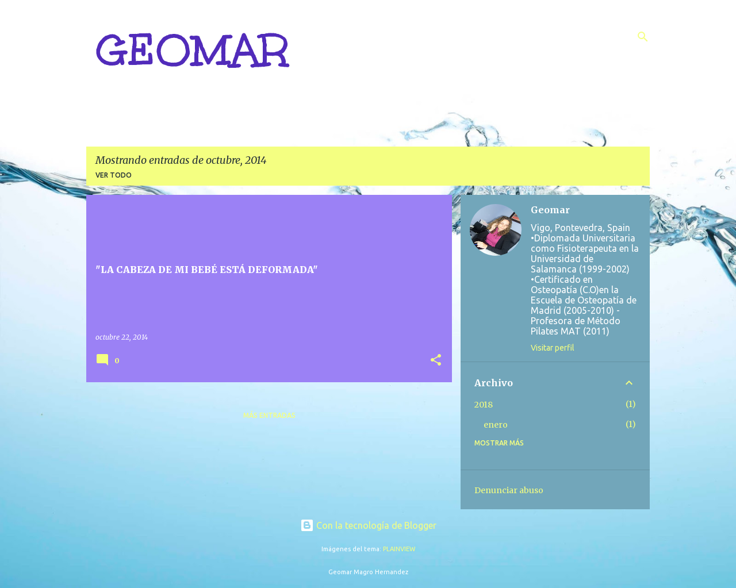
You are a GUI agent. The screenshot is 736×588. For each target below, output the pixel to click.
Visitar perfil (552, 347)
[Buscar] (643, 37)
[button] (436, 360)
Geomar (550, 210)
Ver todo (113, 175)
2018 (483, 404)
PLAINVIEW (399, 548)
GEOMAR (192, 50)
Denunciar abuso (508, 490)
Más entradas (269, 415)
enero (496, 425)
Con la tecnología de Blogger (368, 525)
